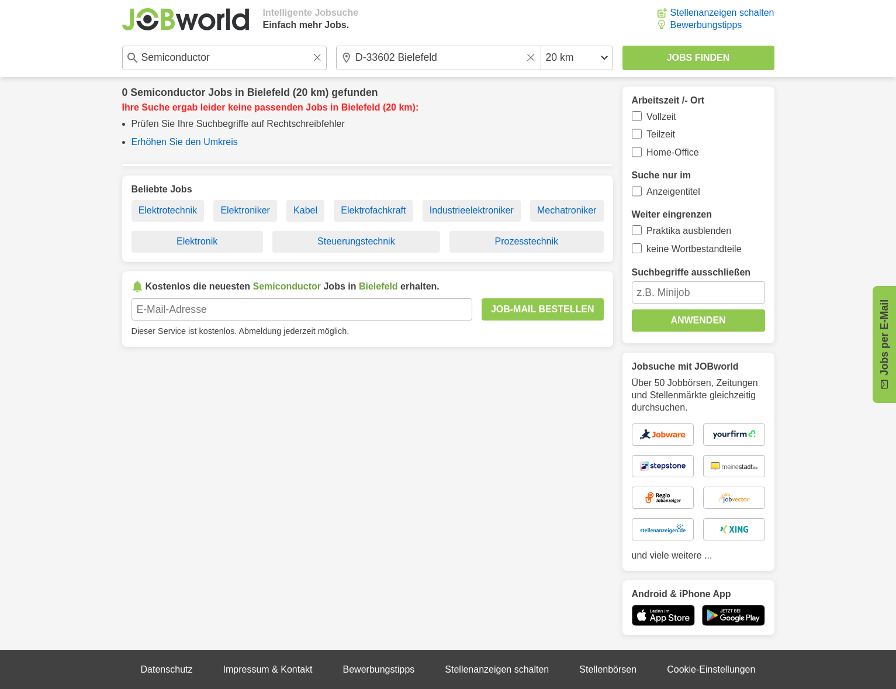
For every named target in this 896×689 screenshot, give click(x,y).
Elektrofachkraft (373, 210)
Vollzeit (661, 117)
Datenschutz (167, 669)
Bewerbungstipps (706, 25)
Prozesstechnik (527, 241)
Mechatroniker (566, 210)
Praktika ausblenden (688, 231)
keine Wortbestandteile (693, 249)
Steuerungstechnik (356, 241)
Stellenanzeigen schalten (722, 13)
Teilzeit (660, 134)
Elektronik (197, 241)
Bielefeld (268, 92)
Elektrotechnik (168, 210)
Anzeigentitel (673, 192)
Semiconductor (167, 92)
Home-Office (672, 152)
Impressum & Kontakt (268, 669)
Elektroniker (244, 210)
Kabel (305, 210)
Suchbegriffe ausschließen (691, 272)
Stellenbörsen (607, 669)
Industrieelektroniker (472, 210)
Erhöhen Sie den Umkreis (185, 142)
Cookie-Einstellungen (711, 669)
